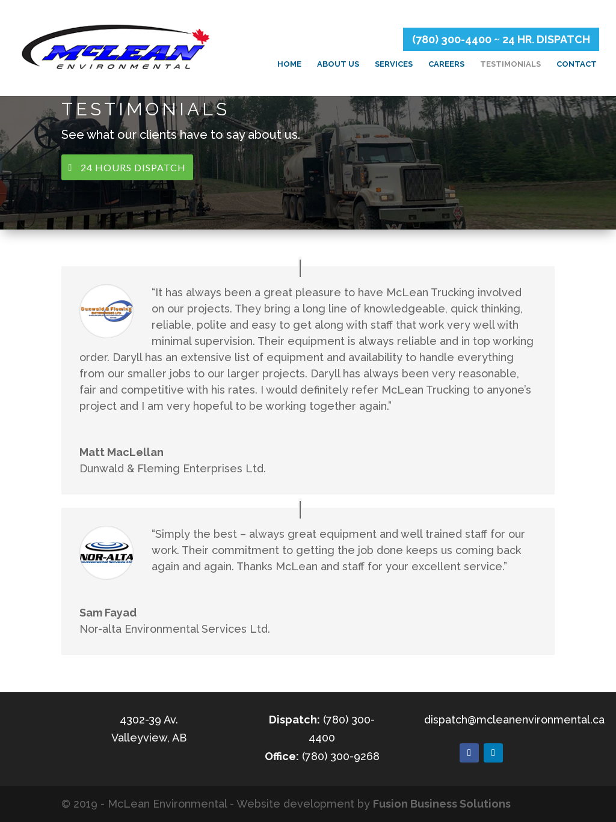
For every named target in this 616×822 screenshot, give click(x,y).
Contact (576, 64)
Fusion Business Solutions (442, 803)
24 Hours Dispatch (133, 167)
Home (289, 64)
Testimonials (510, 64)
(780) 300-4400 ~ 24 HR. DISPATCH (501, 39)
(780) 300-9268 (341, 756)
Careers (446, 64)
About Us (338, 64)
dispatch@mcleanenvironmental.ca (514, 719)
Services (394, 64)
